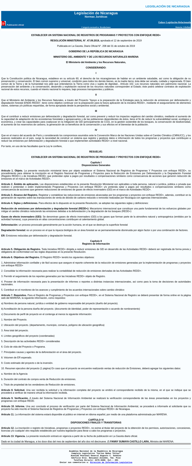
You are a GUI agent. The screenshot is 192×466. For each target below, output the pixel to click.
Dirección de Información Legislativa (111, 462)
